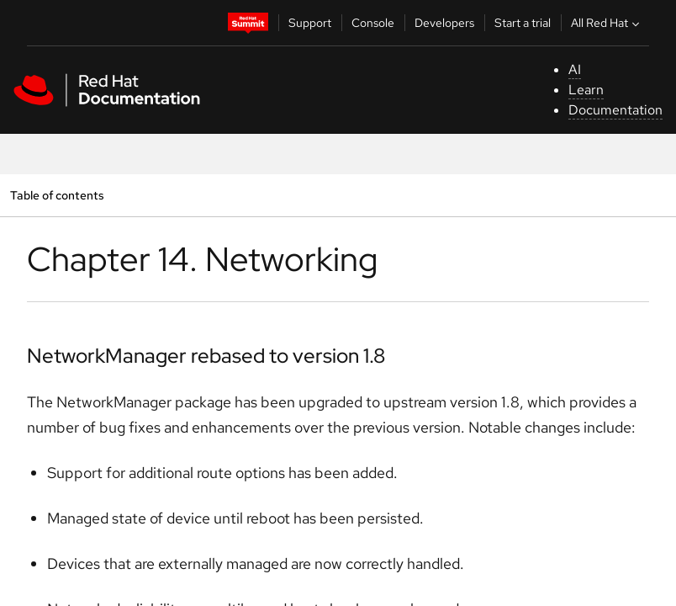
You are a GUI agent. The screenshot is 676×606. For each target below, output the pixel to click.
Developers (444, 22)
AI (574, 69)
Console (372, 22)
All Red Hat (607, 22)
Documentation (615, 110)
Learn (586, 89)
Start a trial (522, 22)
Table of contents (56, 195)
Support (309, 22)
